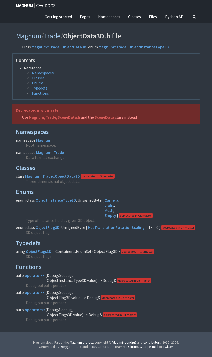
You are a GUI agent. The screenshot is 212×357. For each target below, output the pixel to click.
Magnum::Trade (50, 152)
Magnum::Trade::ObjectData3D (59, 46)
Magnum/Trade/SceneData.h (54, 117)
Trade (52, 35)
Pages (85, 16)
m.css (92, 347)
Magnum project (81, 342)
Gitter (143, 347)
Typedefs (39, 88)
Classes (134, 16)
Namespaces (109, 16)
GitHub (133, 347)
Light (109, 205)
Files (153, 16)
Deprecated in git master (38, 110)
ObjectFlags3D (38, 251)
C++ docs (45, 5)
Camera (111, 200)
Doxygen (66, 347)
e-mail (153, 347)
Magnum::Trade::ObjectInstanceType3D (134, 46)
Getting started (58, 16)
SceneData (104, 117)
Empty (110, 215)
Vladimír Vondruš (124, 342)
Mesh (108, 210)
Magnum (24, 5)
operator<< (35, 275)
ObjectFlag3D (48, 227)
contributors (152, 342)
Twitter (168, 347)
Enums (38, 82)
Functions (40, 93)
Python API (175, 16)
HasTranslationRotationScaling (116, 227)
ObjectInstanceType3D (56, 200)
